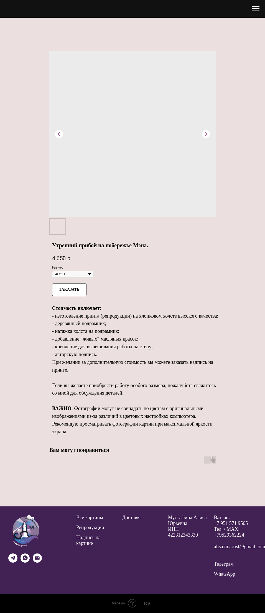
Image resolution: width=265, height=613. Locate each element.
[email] (37, 561)
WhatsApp (224, 574)
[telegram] (12, 561)
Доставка (132, 517)
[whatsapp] (25, 561)
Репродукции (90, 527)
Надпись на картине (88, 540)
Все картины (89, 517)
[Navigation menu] (255, 9)
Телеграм (224, 564)
